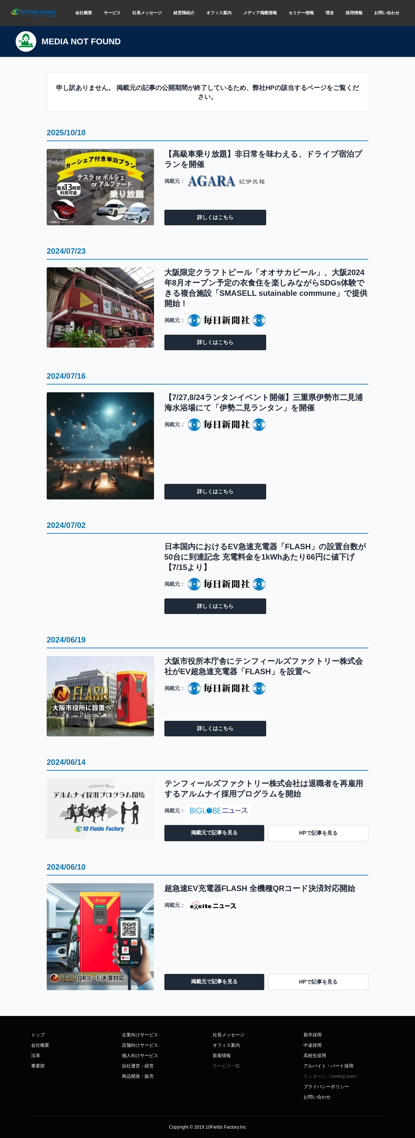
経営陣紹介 (184, 12)
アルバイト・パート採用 (328, 1065)
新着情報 (222, 1055)
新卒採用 (312, 1034)
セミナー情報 (301, 12)
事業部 (38, 1065)
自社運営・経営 (138, 1065)
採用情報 (354, 12)
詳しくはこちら (215, 217)
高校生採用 (314, 1055)
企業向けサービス (140, 1034)
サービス (112, 12)
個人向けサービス (140, 1055)
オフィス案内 (218, 12)
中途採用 (312, 1045)
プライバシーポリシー (326, 1086)
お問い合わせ (386, 12)
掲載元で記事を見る (214, 832)
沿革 (35, 1055)
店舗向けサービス (140, 1045)
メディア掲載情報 (260, 12)
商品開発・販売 (138, 1076)
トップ (38, 1034)
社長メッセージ (147, 12)
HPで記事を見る (318, 833)
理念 (330, 12)
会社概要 (83, 12)
